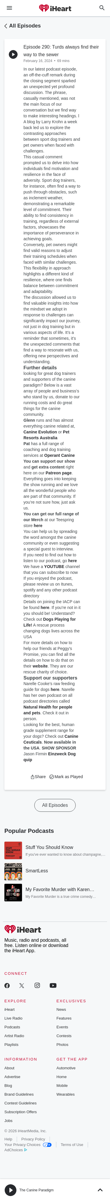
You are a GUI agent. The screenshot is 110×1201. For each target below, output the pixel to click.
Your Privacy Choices (28, 1144)
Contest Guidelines (20, 1103)
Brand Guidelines (19, 1094)
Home (62, 1077)
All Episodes (25, 26)
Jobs (8, 1120)
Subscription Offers (20, 1112)
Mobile (62, 1085)
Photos (62, 1044)
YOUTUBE (54, 566)
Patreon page (59, 473)
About (9, 1068)
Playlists (11, 1044)
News (61, 1009)
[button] (38, 777)
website (40, 666)
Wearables (66, 1094)
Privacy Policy (33, 1139)
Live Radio (13, 1018)
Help (8, 1139)
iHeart (9, 1009)
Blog (8, 1085)
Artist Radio (14, 1036)
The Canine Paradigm (36, 1190)
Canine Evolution (40, 432)
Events (62, 1027)
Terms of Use (72, 1144)
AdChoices (15, 1150)
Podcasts (12, 1027)
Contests (64, 1036)
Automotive (66, 1068)
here (38, 525)
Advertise (12, 1077)
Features (64, 1018)
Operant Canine (59, 455)
